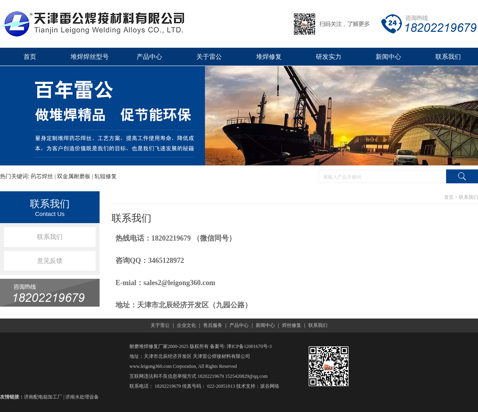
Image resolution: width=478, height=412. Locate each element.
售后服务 (212, 325)
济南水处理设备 (82, 397)
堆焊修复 (269, 56)
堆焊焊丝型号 (90, 56)
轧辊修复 (105, 176)
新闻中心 (388, 56)
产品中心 (149, 56)
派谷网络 (269, 386)
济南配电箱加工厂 (43, 397)
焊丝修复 (291, 325)
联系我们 (448, 56)
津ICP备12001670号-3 (249, 346)
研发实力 (328, 56)
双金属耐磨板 (73, 176)
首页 (30, 56)
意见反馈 (50, 260)
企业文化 (186, 325)
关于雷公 (209, 56)
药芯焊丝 (42, 176)
